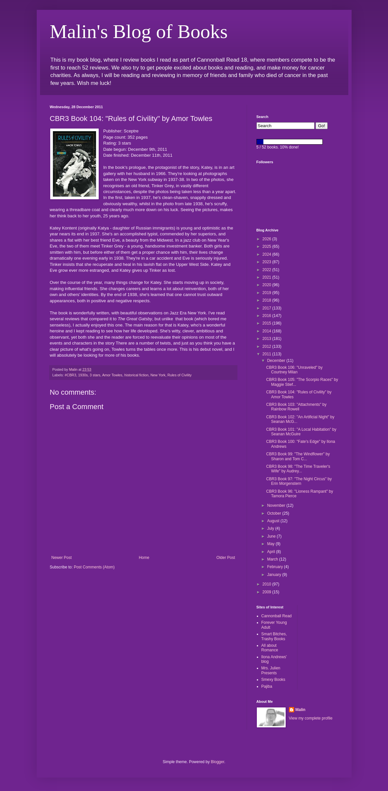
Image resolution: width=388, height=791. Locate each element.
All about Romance (269, 647)
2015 (267, 323)
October (274, 513)
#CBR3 (70, 375)
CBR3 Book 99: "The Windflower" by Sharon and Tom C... (298, 456)
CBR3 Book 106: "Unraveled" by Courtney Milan (294, 369)
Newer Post (61, 557)
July (271, 528)
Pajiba (266, 686)
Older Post (225, 557)
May (271, 544)
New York (158, 375)
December (276, 360)
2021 (267, 277)
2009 (267, 592)
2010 (267, 584)
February (275, 566)
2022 (267, 269)
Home (144, 557)
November (276, 505)
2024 (267, 254)
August (273, 521)
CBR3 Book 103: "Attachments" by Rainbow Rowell (296, 406)
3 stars (95, 375)
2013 (267, 338)
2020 (267, 285)
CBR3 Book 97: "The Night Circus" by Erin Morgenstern (299, 481)
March (273, 559)
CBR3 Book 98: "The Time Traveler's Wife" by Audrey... (298, 468)
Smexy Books (273, 679)
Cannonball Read (276, 616)
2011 (267, 354)
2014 (267, 331)
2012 (267, 346)
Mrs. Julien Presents (270, 670)
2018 (267, 300)
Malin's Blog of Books (139, 31)
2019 (267, 292)
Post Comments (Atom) (94, 567)
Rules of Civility (179, 375)
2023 (267, 262)
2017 (267, 308)
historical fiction (136, 375)
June (271, 536)
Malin (301, 709)
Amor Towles (112, 375)
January (274, 574)
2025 (267, 246)
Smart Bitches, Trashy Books (274, 636)
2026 (267, 239)
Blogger (217, 762)
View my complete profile (311, 718)
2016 (267, 315)
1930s (83, 375)
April (271, 551)
